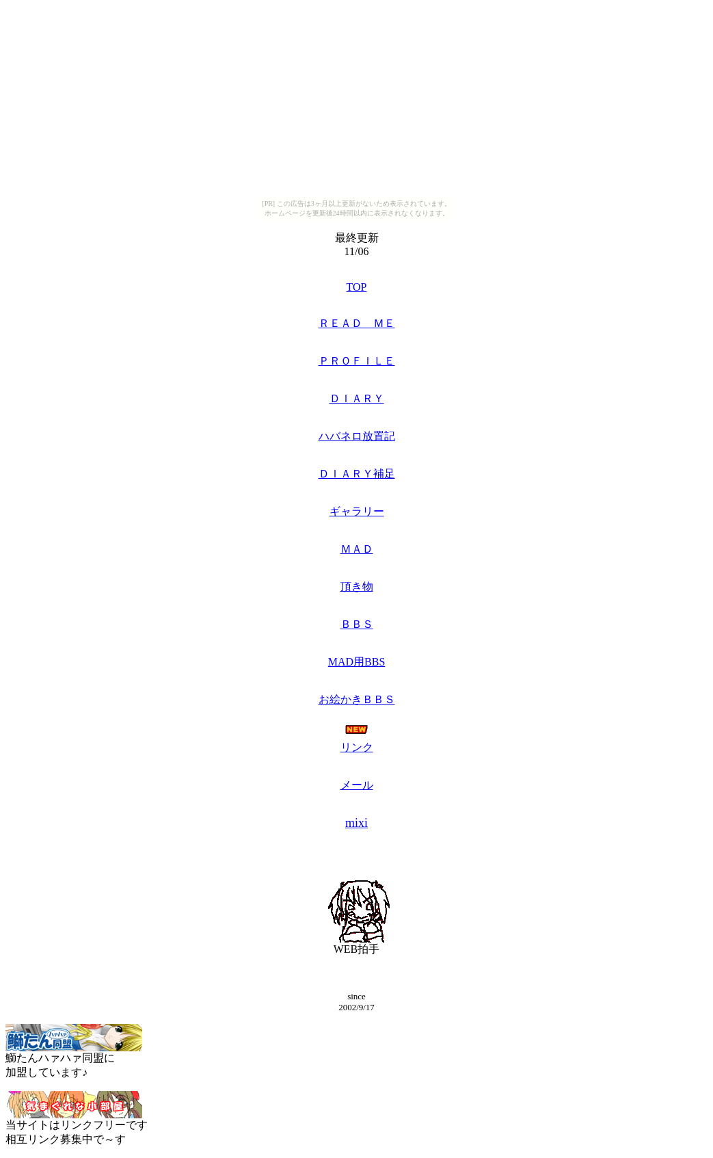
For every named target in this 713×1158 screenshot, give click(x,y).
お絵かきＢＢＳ (357, 699)
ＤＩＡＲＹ (356, 398)
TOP (357, 287)
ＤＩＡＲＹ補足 (357, 473)
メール (356, 785)
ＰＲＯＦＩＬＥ (357, 361)
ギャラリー (356, 511)
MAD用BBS (357, 662)
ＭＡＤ (356, 549)
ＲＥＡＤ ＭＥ (357, 323)
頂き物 (356, 586)
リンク (356, 747)
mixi (356, 823)
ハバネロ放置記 (357, 436)
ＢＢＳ (356, 624)
